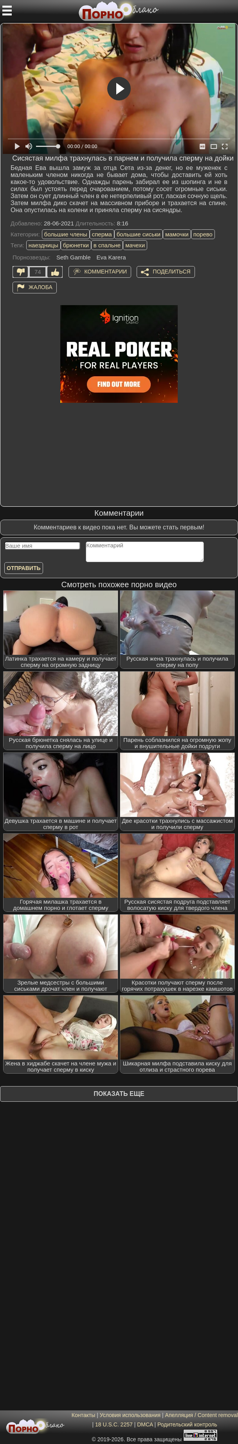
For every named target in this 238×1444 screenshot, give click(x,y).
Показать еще (119, 1093)
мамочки (177, 234)
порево (203, 234)
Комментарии (106, 271)
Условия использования (130, 1415)
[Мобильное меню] (7, 10)
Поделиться (171, 271)
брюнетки (76, 245)
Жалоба (40, 287)
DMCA (145, 1424)
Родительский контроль (187, 1424)
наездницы (43, 245)
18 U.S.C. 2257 (114, 1424)
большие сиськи (138, 234)
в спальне (107, 245)
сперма (102, 234)
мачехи (135, 245)
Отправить (24, 568)
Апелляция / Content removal (201, 1415)
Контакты (83, 1415)
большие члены (65, 234)
